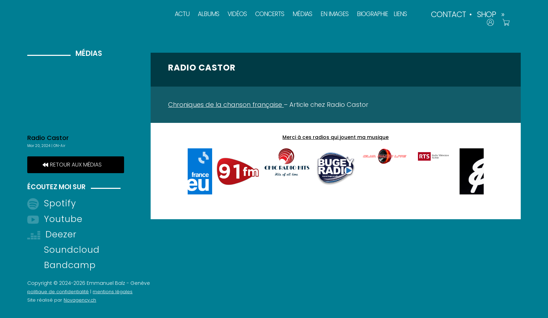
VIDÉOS (237, 14)
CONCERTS (269, 14)
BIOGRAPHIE (372, 14)
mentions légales (112, 291)
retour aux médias (76, 164)
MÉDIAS (302, 14)
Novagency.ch (80, 300)
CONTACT (448, 14)
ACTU (182, 14)
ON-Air (59, 145)
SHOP (486, 14)
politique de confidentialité (58, 291)
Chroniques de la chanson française (226, 104)
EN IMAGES (334, 14)
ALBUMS (208, 14)
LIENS (400, 14)
